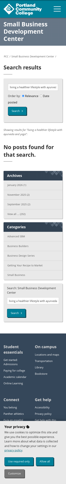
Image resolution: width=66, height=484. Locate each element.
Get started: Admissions (11, 362)
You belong (10, 407)
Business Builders (18, 246)
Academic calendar (15, 377)
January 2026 (16, 185)
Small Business (16, 275)
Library (39, 367)
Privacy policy (43, 413)
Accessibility (42, 407)
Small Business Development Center (26, 31)
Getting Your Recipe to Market (25, 265)
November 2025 (18, 194)
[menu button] (57, 9)
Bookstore (41, 373)
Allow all (45, 461)
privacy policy (13, 450)
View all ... (16, 214)
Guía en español (13, 420)
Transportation (44, 361)
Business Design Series (21, 255)
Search (17, 111)
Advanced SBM (16, 236)
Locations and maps (47, 354)
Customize (14, 473)
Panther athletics (14, 413)
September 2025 (18, 204)
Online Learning (13, 383)
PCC (6, 56)
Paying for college (14, 370)
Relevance (30, 96)
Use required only (19, 461)
